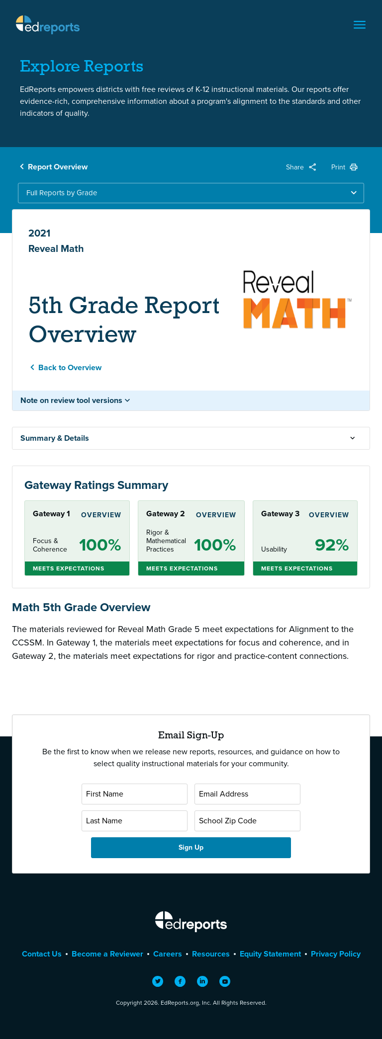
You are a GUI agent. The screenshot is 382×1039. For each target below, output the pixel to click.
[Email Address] (247, 794)
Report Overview (58, 166)
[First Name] (135, 794)
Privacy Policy (336, 953)
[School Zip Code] (247, 820)
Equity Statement (270, 953)
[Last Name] (135, 820)
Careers (167, 953)
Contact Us (42, 953)
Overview (101, 515)
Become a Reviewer (107, 953)
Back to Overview (69, 367)
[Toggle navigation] (359, 24)
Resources (211, 953)
